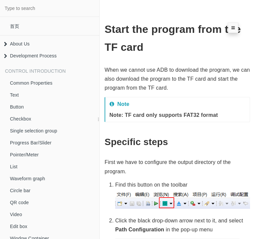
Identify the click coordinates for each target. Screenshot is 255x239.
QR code (19, 202)
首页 (14, 26)
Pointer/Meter (24, 154)
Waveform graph (27, 178)
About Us (17, 43)
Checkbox (20, 118)
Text (14, 95)
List (14, 166)
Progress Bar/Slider (30, 142)
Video (16, 214)
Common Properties (31, 83)
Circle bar (20, 190)
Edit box (18, 226)
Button (17, 107)
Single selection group (33, 130)
